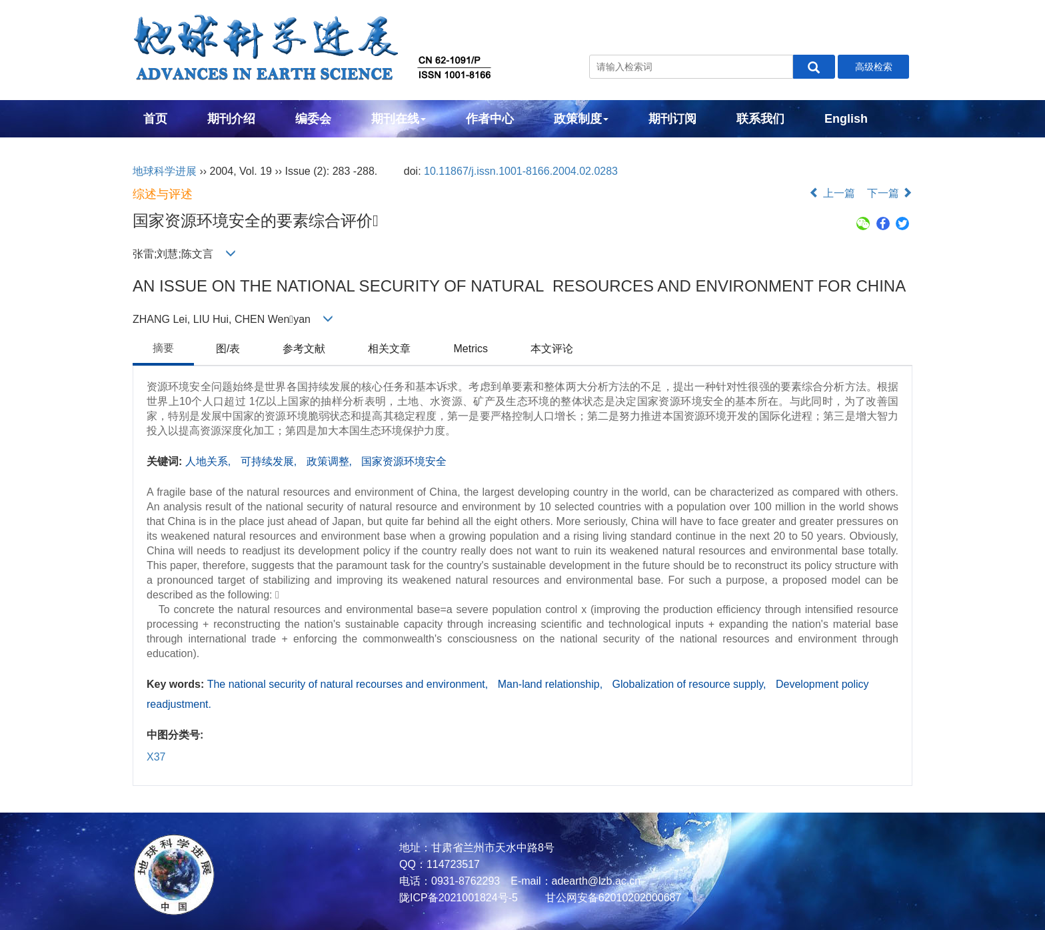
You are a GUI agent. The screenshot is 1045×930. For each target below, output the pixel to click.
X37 (156, 757)
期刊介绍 (231, 118)
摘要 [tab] (163, 348)
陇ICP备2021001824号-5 (458, 897)
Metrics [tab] (470, 348)
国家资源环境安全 (404, 461)
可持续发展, (270, 461)
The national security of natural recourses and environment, (349, 684)
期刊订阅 (672, 118)
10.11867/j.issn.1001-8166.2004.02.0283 (521, 171)
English (846, 118)
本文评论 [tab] (551, 348)
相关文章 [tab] (389, 348)
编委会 (313, 118)
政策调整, (331, 461)
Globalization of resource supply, (690, 684)
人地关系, (209, 461)
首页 (155, 118)
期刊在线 (398, 118)
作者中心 (490, 118)
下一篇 (889, 193)
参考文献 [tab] (304, 348)
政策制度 (581, 118)
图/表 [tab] (228, 348)
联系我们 (760, 118)
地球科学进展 (165, 171)
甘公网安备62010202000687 (611, 897)
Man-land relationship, (552, 684)
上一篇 (831, 193)
